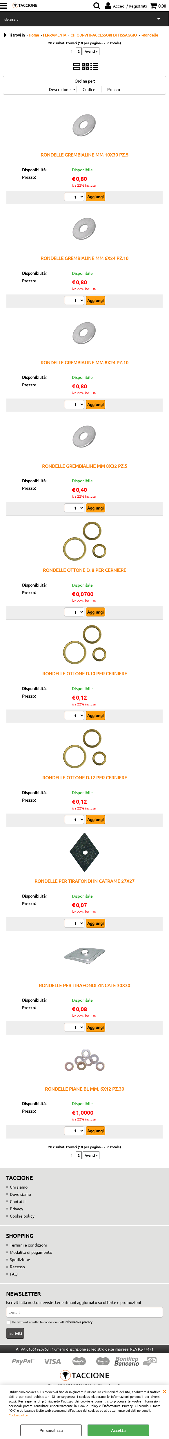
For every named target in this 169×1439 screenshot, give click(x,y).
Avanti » (91, 51)
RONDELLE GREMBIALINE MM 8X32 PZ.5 (84, 466)
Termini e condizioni (28, 1244)
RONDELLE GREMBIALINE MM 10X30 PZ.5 (84, 154)
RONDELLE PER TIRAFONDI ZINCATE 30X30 (84, 985)
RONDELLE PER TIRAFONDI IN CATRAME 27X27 (84, 881)
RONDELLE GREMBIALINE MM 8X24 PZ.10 (84, 362)
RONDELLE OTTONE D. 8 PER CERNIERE (84, 570)
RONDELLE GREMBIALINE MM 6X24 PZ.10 (84, 258)
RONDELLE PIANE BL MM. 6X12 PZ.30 (84, 1088)
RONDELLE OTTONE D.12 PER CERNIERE (84, 777)
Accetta (118, 1430)
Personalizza (51, 1430)
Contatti (18, 1201)
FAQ (14, 1273)
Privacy (16, 1208)
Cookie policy (18, 1415)
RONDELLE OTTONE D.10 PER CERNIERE (84, 673)
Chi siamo (19, 1186)
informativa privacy (78, 1322)
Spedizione (20, 1259)
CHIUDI (164, 1391)
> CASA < (11, 19)
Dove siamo (20, 1194)
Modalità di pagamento (31, 1252)
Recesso (17, 1266)
